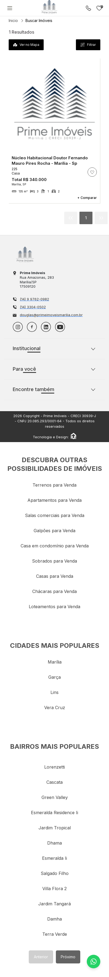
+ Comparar (87, 198)
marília (55, 662)
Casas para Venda (54, 576)
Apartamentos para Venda (54, 500)
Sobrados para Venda (54, 561)
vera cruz (54, 707)
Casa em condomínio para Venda (55, 545)
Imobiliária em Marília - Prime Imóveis (25, 254)
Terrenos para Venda (54, 485)
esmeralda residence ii (54, 812)
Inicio (13, 20)
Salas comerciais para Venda (54, 515)
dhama (54, 843)
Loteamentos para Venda (54, 606)
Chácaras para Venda (54, 591)
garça (54, 677)
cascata (54, 782)
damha (54, 919)
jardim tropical (55, 827)
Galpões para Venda (54, 530)
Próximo (68, 956)
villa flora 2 (54, 888)
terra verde (54, 934)
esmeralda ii (54, 858)
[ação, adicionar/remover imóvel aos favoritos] (92, 172)
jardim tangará (54, 903)
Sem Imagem (54, 104)
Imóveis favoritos (99, 8)
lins (54, 692)
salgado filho (55, 873)
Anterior (41, 956)
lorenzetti (54, 767)
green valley (54, 797)
